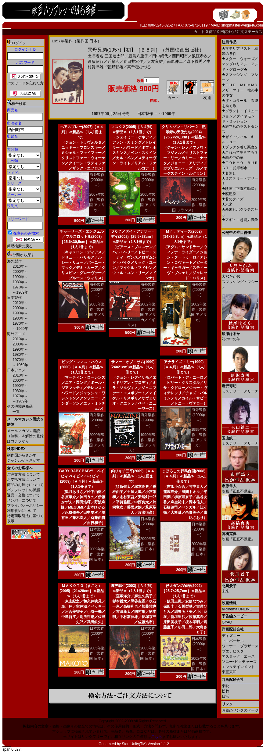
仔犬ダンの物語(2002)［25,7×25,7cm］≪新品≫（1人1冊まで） (183, 591)
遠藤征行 (95, 61)
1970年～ (20, 287)
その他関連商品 (20, 406)
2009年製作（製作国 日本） (97, 554)
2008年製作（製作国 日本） (199, 549)
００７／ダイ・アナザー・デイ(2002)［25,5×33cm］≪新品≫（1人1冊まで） (133, 236)
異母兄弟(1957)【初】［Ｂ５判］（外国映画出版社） (146, 49)
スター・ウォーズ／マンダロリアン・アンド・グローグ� (240, 64)
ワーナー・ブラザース (240, 646)
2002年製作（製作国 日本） (199, 663)
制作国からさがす (21, 455)
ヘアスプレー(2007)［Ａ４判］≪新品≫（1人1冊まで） (82, 132)
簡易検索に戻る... (21, 246)
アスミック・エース (238, 656)
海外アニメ (16, 334)
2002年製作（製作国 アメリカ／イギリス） (141, 314)
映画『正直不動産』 (240, 189)
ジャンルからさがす (23, 460)
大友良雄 (155, 61)
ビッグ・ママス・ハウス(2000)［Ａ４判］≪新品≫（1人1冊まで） (82, 367)
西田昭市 (180, 56)
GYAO (227, 622)
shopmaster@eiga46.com (242, 25)
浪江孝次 (200, 56)
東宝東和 (229, 672)
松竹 (225, 691)
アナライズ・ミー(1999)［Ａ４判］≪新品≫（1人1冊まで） (183, 367)
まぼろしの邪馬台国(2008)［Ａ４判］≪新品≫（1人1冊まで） (183, 476)
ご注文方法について (23, 474)
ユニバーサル (233, 641)
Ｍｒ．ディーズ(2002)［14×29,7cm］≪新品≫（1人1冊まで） (183, 236)
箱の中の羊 (232, 157)
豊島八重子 (138, 56)
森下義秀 (195, 61)
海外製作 (14, 261)
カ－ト (200, 32)
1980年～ (20, 282)
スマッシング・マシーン (240, 279)
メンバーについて (21, 500)
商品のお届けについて (25, 485)
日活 (225, 696)
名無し (229, 173)
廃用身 (229, 194)
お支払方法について (23, 479)
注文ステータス (249, 32)
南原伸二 (175, 61)
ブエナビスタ (233, 651)
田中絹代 (160, 56)
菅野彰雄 (115, 67)
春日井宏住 (133, 61)
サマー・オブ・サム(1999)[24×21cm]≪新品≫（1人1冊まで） (132, 367)
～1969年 (20, 292)
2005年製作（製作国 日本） (97, 653)
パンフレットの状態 (23, 490)
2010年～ (20, 266)
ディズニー (231, 636)
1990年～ (20, 277)
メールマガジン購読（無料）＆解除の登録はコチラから (25, 436)
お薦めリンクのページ (240, 710)
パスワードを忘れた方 (25, 83)
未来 (227, 204)
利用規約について (21, 511)
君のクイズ (232, 199)
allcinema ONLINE (237, 609)
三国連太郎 (114, 56)
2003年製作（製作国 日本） (148, 653)
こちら (156, 736)
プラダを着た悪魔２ (240, 147)
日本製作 (14, 297)
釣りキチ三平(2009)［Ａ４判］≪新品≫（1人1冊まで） (133, 476)
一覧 (16, 411)
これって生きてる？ (240, 152)
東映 (225, 686)
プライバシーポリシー (25, 505)
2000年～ (20, 272)
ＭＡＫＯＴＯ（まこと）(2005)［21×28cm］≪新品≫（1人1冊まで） (81, 591)
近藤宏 (113, 61)
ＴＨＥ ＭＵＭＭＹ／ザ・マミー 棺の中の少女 (240, 90)
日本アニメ (16, 370)
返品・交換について (23, 495)
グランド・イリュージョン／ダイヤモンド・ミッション (240, 116)
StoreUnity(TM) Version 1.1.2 (145, 744)
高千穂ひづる (139, 67)
